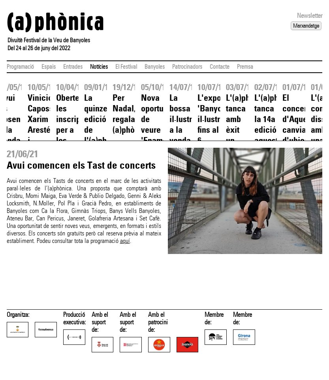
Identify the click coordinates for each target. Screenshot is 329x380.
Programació (20, 66)
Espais (48, 66)
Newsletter (309, 15)
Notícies (99, 66)
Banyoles (155, 66)
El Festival (126, 66)
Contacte (219, 66)
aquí (125, 241)
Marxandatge (306, 25)
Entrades (73, 66)
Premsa (245, 66)
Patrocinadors (187, 66)
